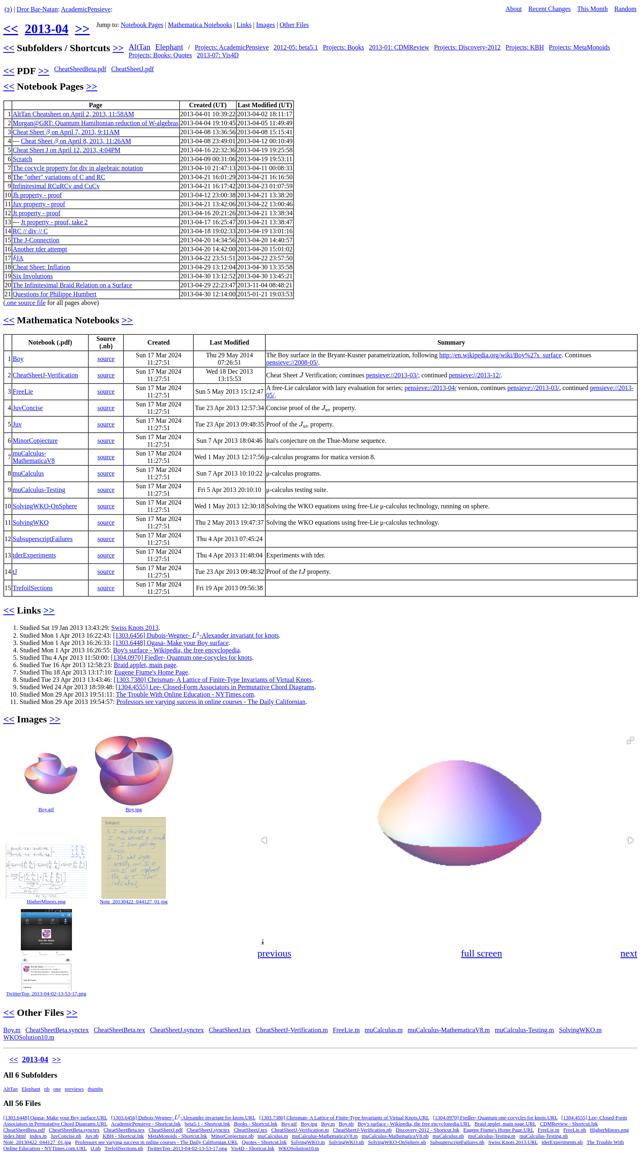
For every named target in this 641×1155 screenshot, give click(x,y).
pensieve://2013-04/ (431, 387)
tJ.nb (96, 1148)
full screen (481, 953)
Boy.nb (346, 1124)
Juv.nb (92, 1136)
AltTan (139, 47)
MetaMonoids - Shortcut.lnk (177, 1136)
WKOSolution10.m (28, 1037)
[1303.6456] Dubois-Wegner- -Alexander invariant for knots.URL (183, 1118)
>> (82, 28)
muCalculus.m (384, 1029)
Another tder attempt (40, 249)
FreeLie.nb (574, 1130)
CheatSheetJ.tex (230, 1029)
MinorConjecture (35, 440)
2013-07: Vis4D (217, 55)
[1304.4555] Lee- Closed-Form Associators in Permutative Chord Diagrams (215, 687)
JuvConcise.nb (66, 1136)
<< (10, 28)
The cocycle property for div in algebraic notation (78, 168)
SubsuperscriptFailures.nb (457, 1142)
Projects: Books (343, 47)
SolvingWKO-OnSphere (45, 506)
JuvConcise (28, 407)
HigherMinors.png (46, 902)
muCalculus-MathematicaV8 (34, 457)
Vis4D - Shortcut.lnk (252, 1148)
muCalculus (28, 473)
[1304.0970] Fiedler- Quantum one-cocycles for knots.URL (495, 1118)
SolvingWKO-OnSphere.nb (397, 1142)
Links (244, 24)
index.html (14, 1136)
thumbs (95, 1089)
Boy (18, 358)
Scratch (22, 159)
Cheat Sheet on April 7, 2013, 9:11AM (66, 132)
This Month (592, 8)
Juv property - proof (39, 204)
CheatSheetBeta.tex (119, 1029)
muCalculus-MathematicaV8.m (449, 1029)
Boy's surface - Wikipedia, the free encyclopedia (176, 650)
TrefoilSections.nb (124, 1148)
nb (46, 1089)
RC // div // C (30, 231)
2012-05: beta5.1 (295, 47)
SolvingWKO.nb (346, 1142)
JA (18, 258)
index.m (38, 1136)
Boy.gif (46, 809)
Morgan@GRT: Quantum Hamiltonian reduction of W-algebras (96, 123)
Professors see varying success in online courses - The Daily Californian (210, 701)
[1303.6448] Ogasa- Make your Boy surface (171, 642)
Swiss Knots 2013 (135, 627)
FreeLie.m (346, 1029)
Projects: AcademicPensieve (232, 47)
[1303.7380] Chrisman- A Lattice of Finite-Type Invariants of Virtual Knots (213, 679)
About (513, 8)
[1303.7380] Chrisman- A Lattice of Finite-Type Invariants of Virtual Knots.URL (344, 1118)
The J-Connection (36, 240)
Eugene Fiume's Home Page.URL (498, 1130)
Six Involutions (33, 276)
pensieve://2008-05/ (292, 362)
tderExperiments (34, 555)
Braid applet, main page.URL (505, 1124)
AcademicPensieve (86, 9)
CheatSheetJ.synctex (177, 1029)
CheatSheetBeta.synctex (57, 1029)
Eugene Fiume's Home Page (151, 672)
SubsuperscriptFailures (43, 538)
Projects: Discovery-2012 (467, 47)
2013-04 (46, 28)
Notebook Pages (142, 24)
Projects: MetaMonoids (579, 47)
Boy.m (11, 1029)
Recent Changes (549, 8)
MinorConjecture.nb (232, 1136)
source (105, 358)
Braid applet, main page (145, 664)
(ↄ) (8, 9)
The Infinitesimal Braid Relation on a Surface (72, 285)
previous (274, 953)
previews (74, 1089)
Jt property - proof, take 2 (54, 222)
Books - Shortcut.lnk (255, 1124)
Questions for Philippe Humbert (54, 294)
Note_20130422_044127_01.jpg (134, 902)
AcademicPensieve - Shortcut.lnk (146, 1124)
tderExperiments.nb (562, 1142)
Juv (17, 424)
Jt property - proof (37, 213)
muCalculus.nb (448, 1136)
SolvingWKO (31, 522)
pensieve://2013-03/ (533, 387)
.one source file (25, 302)
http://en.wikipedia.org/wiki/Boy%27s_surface (500, 355)
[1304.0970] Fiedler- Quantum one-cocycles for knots (181, 657)
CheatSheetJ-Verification (45, 375)
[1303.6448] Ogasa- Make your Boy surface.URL (55, 1118)
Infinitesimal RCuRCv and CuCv (56, 186)
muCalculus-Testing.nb (543, 1136)
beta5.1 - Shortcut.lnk (207, 1124)
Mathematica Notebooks (200, 24)
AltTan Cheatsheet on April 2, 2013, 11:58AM (73, 114)
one (57, 1089)
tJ (15, 571)
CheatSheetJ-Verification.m (291, 1029)
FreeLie (23, 391)
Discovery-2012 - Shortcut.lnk (427, 1130)
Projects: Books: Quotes (160, 55)
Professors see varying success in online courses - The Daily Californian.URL (156, 1142)
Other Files (294, 24)
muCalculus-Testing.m (524, 1029)
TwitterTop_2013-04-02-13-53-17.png (46, 994)
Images (265, 24)
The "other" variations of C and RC (59, 177)
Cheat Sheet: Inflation (41, 267)
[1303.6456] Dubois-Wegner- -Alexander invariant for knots (196, 635)
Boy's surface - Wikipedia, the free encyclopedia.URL (414, 1124)
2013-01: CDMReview (399, 47)
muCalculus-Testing (39, 489)
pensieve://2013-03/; (393, 375)
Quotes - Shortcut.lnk (264, 1142)
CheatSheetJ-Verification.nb (362, 1130)
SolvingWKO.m (580, 1029)
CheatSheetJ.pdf (132, 68)
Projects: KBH (525, 47)
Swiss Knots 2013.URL (513, 1142)
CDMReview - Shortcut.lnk (569, 1124)
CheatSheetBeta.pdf (80, 68)
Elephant (169, 47)
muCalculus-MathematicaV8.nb (395, 1136)
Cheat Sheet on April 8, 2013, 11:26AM (76, 141)
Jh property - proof (37, 195)
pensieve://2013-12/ (475, 375)
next (629, 953)
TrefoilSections (33, 587)
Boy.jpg (134, 809)
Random (625, 8)
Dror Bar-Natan (37, 9)
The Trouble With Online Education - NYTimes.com (185, 694)
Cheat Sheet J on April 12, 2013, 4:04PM (67, 150)
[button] (630, 740)
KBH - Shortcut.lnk (123, 1136)
